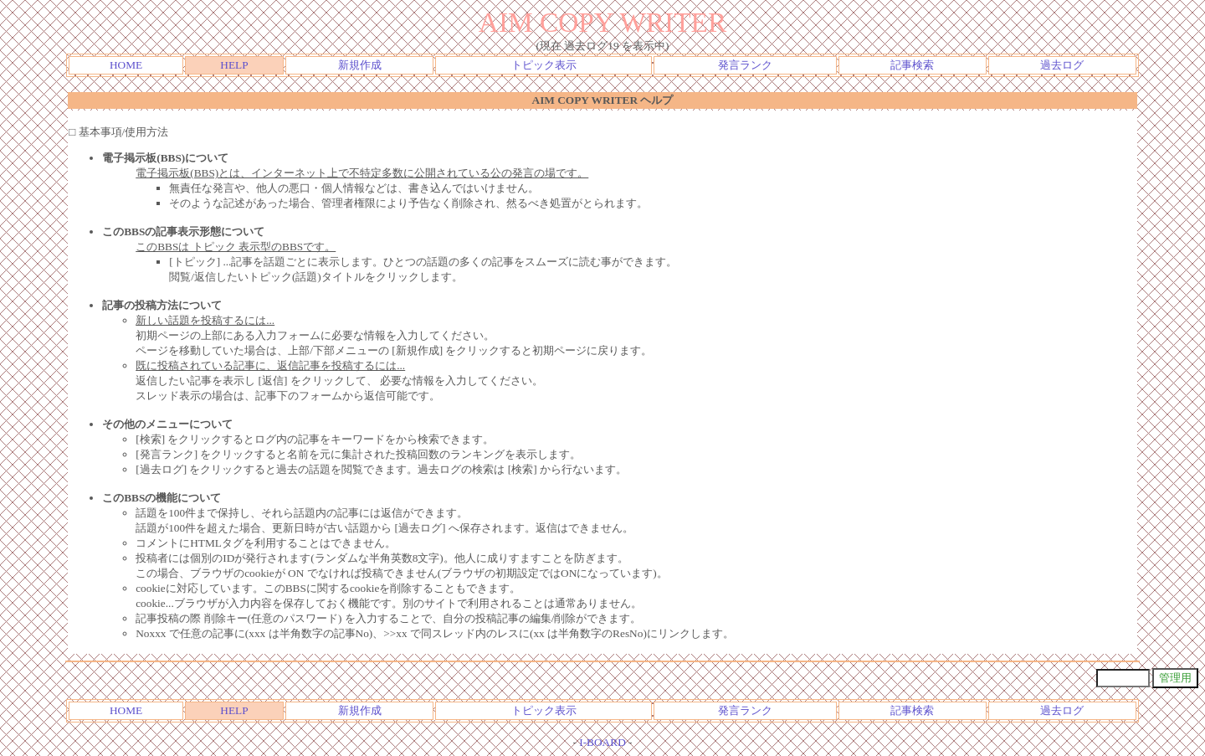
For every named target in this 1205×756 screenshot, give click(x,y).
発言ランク (745, 65)
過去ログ (1062, 65)
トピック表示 (544, 65)
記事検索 (912, 65)
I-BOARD (602, 742)
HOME (126, 65)
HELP (234, 65)
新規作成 (360, 65)
